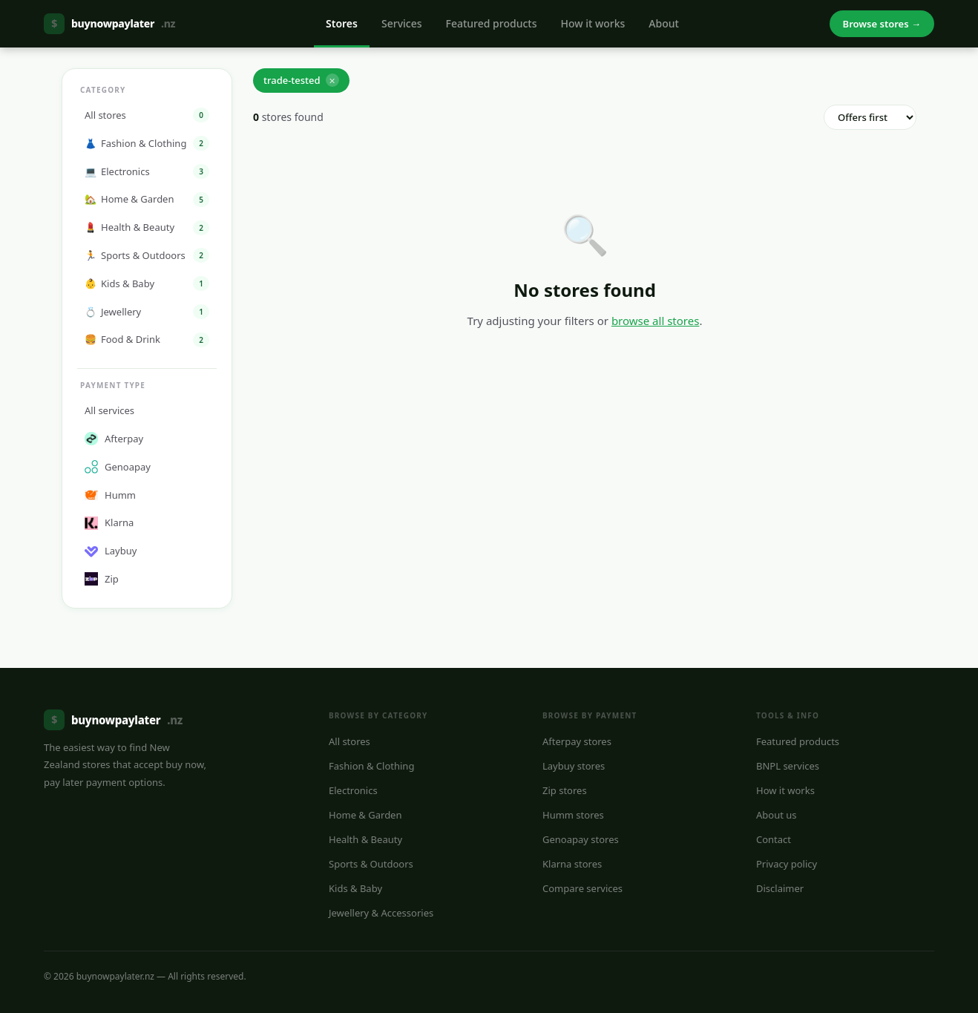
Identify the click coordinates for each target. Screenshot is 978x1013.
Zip (102, 579)
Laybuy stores (573, 766)
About (664, 23)
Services (401, 23)
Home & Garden (365, 815)
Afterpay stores (576, 741)
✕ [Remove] (332, 80)
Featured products (491, 23)
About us (776, 815)
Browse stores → (882, 23)
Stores (342, 23)
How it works (592, 23)
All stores (349, 741)
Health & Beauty (365, 839)
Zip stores (564, 790)
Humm (110, 495)
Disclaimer (780, 888)
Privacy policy (786, 864)
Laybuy (111, 550)
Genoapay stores (580, 839)
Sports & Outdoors (371, 864)
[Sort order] (870, 117)
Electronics (353, 790)
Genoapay (118, 466)
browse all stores (655, 320)
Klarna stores (572, 864)
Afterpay (114, 438)
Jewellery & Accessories (381, 912)
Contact (773, 839)
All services (109, 410)
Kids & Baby (355, 888)
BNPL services (787, 766)
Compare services (582, 888)
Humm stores (573, 815)
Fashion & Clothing (371, 766)
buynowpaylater (109, 23)
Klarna (109, 522)
